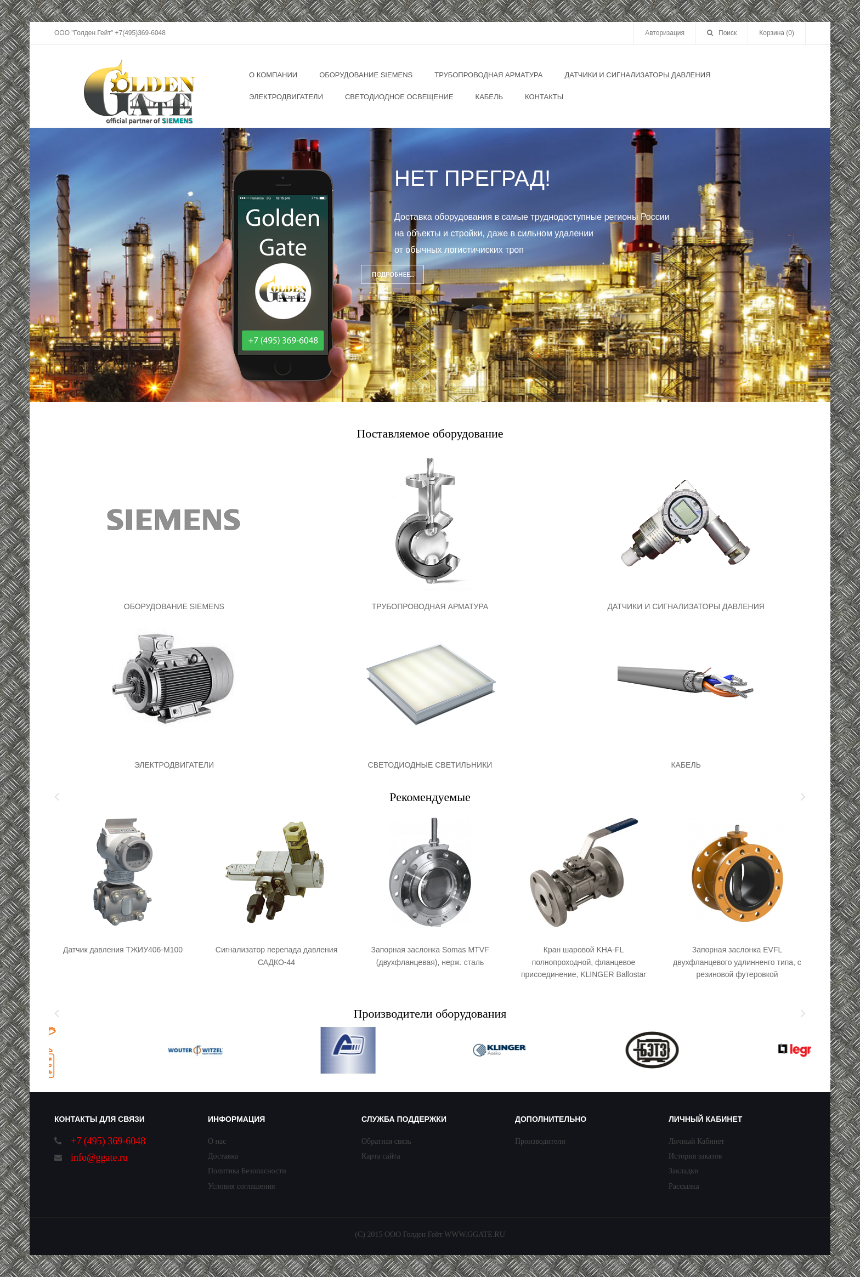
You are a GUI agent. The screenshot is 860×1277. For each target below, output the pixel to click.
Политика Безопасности (247, 1171)
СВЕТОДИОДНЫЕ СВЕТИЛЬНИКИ (430, 764)
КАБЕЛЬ (685, 764)
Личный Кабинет (697, 1141)
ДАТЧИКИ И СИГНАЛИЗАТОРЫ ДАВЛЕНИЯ (685, 606)
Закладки (684, 1171)
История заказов (695, 1156)
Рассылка (684, 1186)
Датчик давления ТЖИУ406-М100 (123, 949)
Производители (540, 1141)
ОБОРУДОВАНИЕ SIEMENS (174, 606)
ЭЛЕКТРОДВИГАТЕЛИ (174, 764)
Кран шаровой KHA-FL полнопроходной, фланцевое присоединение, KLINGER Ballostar (583, 962)
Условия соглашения (241, 1186)
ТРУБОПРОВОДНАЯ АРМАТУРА (430, 606)
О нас (217, 1141)
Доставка (223, 1156)
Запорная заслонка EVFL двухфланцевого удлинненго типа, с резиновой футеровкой (737, 962)
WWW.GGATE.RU (474, 1234)
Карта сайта (380, 1156)
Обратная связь (386, 1141)
